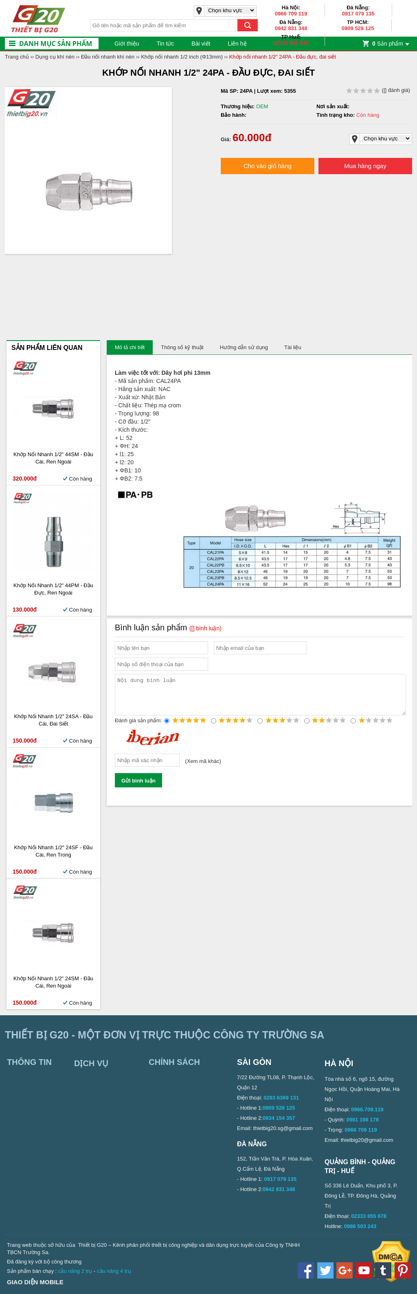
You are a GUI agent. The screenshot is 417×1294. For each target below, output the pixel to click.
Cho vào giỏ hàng (268, 165)
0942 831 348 (291, 28)
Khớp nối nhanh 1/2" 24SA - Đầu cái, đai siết (53, 720)
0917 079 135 (358, 14)
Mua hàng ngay (365, 165)
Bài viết (200, 43)
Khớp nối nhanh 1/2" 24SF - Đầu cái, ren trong (53, 851)
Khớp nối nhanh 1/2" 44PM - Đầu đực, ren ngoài (53, 589)
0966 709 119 (291, 14)
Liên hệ (237, 43)
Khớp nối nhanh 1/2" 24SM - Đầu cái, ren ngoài (53, 982)
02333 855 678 (291, 43)
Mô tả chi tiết (130, 347)
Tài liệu (292, 347)
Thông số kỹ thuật (182, 347)
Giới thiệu (126, 43)
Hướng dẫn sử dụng (244, 347)
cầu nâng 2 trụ (75, 1271)
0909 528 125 (358, 28)
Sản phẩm (387, 43)
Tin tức (165, 43)
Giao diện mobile (35, 1282)
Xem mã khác (203, 769)
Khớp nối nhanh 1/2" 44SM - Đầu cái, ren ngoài (53, 458)
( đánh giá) (378, 90)
